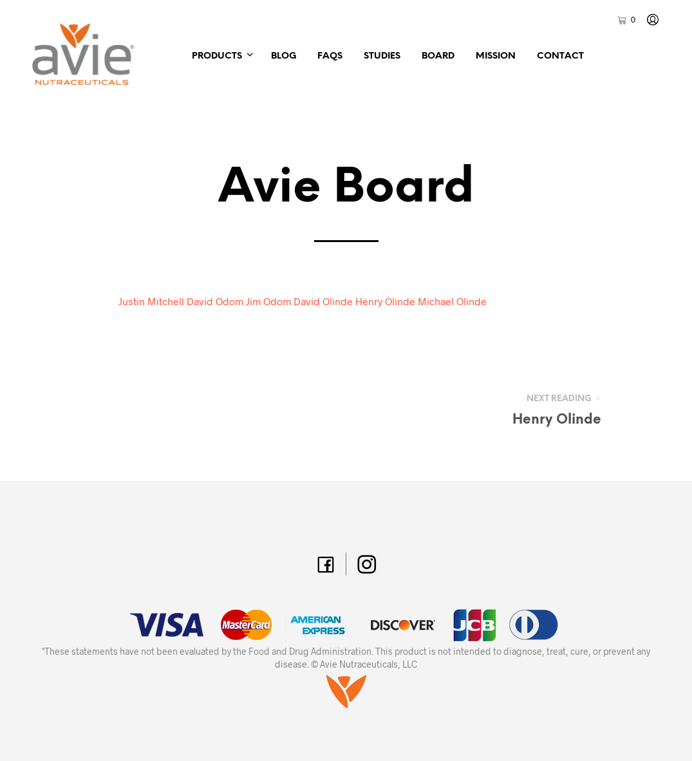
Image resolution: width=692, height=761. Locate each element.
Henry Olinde (385, 301)
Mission (496, 56)
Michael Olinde (452, 301)
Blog (283, 56)
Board (438, 56)
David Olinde (323, 301)
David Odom (215, 301)
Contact (560, 56)
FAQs (329, 56)
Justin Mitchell (151, 301)
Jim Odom (268, 301)
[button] (625, 20)
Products (217, 56)
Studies (382, 56)
